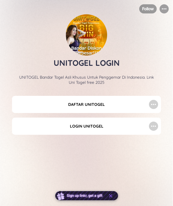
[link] (86, 104)
